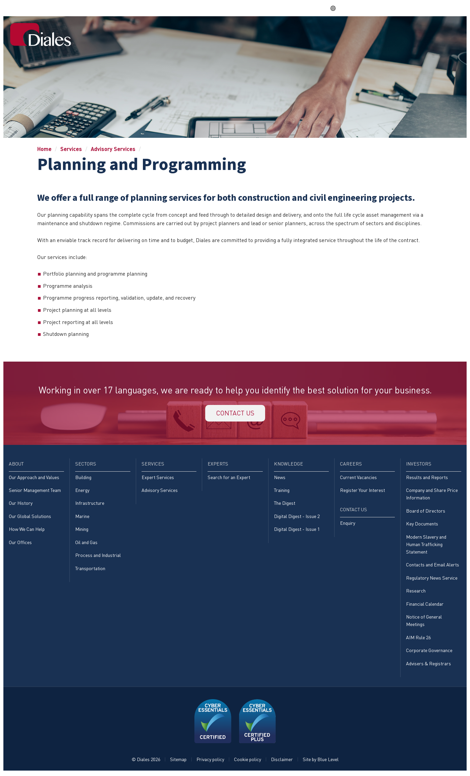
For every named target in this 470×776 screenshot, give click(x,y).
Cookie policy (247, 761)
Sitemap (178, 761)
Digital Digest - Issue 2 (297, 517)
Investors (397, 31)
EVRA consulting (397, 8)
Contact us (235, 413)
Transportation (90, 570)
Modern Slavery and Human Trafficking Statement (426, 545)
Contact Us (439, 31)
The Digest (284, 504)
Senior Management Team (35, 491)
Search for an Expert (229, 478)
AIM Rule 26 (418, 639)
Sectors (224, 31)
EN (336, 8)
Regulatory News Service (431, 579)
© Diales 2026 (146, 761)
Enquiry (347, 524)
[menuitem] (170, 32)
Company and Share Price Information (432, 494)
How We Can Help (27, 530)
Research (416, 592)
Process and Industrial (98, 556)
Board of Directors (425, 512)
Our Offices (20, 543)
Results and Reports (427, 478)
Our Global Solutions (30, 517)
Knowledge (325, 31)
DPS (363, 8)
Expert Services (158, 478)
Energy (82, 491)
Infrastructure (89, 504)
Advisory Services (113, 149)
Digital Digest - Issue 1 (297, 530)
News (279, 478)
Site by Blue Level (321, 761)
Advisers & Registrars (428, 665)
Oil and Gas (86, 543)
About (195, 31)
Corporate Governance (429, 652)
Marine (82, 517)
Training (282, 491)
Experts (289, 31)
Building (83, 478)
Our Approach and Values (34, 478)
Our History (21, 504)
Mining (81, 530)
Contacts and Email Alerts (432, 566)
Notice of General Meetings (424, 622)
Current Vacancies (358, 478)
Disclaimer (282, 761)
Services (256, 31)
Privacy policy (210, 761)
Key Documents (422, 525)
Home (170, 31)
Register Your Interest (362, 491)
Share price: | (286, 8)
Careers (363, 31)
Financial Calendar (425, 605)
